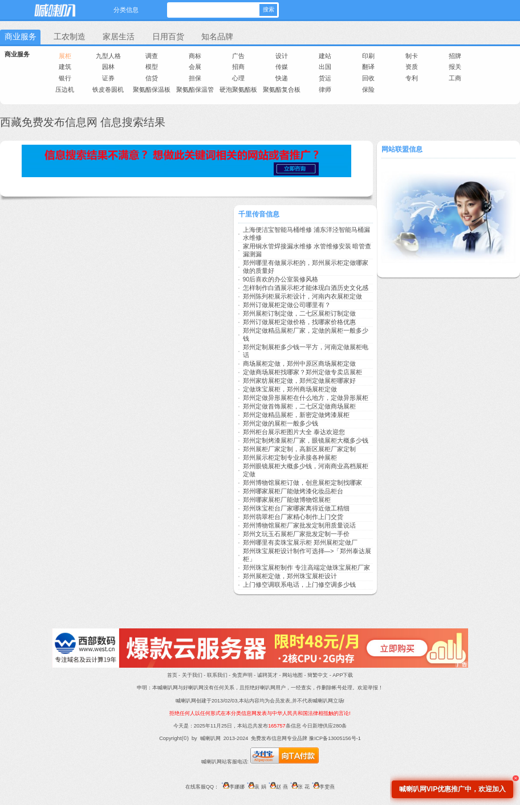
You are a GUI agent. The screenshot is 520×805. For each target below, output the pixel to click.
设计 (281, 55)
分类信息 (126, 9)
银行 (65, 78)
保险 (368, 89)
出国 (325, 66)
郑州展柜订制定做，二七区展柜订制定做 (299, 313)
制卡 (411, 55)
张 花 (299, 787)
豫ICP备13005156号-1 (335, 738)
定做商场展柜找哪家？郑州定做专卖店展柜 (302, 372)
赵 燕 (277, 787)
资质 (411, 66)
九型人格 (108, 55)
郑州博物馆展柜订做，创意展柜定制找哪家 (302, 482)
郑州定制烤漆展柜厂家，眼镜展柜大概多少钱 (305, 440)
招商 (238, 66)
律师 (325, 89)
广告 (238, 55)
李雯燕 (322, 787)
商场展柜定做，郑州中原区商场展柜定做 (299, 363)
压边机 (64, 89)
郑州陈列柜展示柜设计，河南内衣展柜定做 (302, 296)
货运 (325, 78)
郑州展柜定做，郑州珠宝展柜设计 (290, 576)
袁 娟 (255, 787)
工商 (455, 78)
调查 (151, 55)
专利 (411, 78)
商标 (195, 55)
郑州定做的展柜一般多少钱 (280, 423)
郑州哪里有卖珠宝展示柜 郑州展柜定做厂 (300, 542)
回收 (368, 78)
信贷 (151, 78)
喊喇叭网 (54, 8)
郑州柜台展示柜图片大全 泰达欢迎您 (294, 431)
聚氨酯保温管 (195, 89)
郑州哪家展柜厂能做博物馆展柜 (287, 499)
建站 (325, 55)
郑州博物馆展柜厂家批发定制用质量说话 (299, 525)
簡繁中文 (317, 675)
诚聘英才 (267, 675)
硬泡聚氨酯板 (238, 89)
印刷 (368, 55)
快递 (281, 78)
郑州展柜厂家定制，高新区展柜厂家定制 (299, 449)
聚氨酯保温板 (151, 89)
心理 (238, 78)
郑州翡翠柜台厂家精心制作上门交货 (293, 516)
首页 (172, 675)
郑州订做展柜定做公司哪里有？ (287, 304)
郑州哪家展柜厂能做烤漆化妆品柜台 (293, 491)
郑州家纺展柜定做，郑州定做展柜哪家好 (299, 380)
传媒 (281, 66)
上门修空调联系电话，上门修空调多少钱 (299, 584)
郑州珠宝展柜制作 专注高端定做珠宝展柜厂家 (306, 567)
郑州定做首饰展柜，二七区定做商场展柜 (299, 406)
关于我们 (192, 675)
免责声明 (242, 675)
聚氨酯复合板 (281, 89)
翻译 (368, 66)
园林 (108, 66)
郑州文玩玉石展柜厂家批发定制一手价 (296, 533)
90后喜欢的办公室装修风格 (281, 279)
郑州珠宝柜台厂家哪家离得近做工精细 (296, 508)
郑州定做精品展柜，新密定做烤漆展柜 (296, 414)
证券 (108, 78)
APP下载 (342, 675)
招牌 (455, 55)
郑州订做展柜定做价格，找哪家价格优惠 (299, 321)
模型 (151, 66)
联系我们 (217, 675)
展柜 (65, 55)
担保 (195, 78)
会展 (195, 66)
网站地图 (292, 675)
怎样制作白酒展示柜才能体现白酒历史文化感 (305, 287)
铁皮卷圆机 (108, 89)
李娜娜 (231, 787)
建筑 (65, 66)
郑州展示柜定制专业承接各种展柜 (290, 457)
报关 (455, 66)
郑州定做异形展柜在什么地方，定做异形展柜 (305, 397)
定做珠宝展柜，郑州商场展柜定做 (290, 389)
